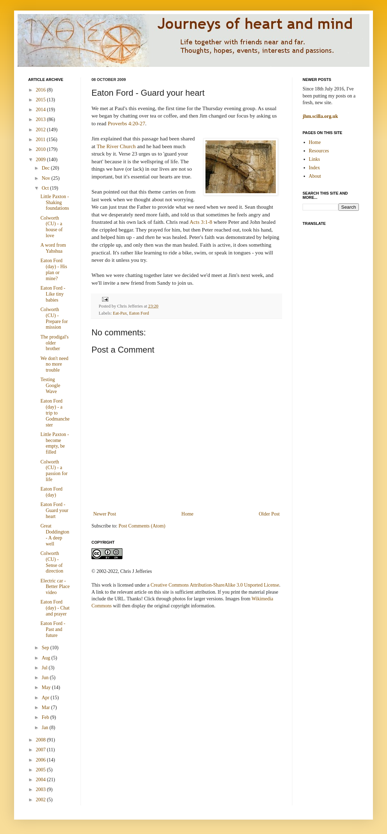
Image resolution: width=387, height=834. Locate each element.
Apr (46, 697)
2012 (41, 129)
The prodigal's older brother (54, 343)
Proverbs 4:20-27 (126, 123)
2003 (41, 789)
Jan (45, 727)
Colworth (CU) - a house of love (51, 226)
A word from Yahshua (53, 248)
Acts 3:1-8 (201, 222)
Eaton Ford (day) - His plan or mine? (53, 269)
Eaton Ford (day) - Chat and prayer (55, 608)
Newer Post (104, 514)
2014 (41, 109)
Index (314, 167)
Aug (46, 658)
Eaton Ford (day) (51, 492)
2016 (41, 90)
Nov (46, 178)
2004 (41, 779)
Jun (46, 677)
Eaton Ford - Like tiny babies (52, 294)
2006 (41, 760)
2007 (41, 749)
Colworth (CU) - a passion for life (54, 470)
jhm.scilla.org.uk (320, 116)
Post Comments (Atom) (142, 526)
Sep (46, 647)
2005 (41, 769)
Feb (46, 717)
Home (188, 514)
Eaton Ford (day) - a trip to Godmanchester (55, 412)
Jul (45, 667)
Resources (319, 150)
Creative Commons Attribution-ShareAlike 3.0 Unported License (215, 585)
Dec (46, 168)
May (47, 687)
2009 (41, 159)
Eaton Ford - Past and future (52, 629)
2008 (41, 740)
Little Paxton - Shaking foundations (54, 202)
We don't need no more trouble (54, 364)
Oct (46, 188)
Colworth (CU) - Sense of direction (51, 562)
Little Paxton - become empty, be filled (54, 443)
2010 (41, 149)
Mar (46, 707)
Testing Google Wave (50, 385)
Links (314, 159)
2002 (41, 799)
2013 (41, 119)
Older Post (269, 514)
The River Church (116, 146)
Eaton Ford (139, 313)
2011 (41, 139)
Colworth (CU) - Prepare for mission (54, 318)
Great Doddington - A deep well (54, 534)
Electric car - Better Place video (55, 586)
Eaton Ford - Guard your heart (54, 510)
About (315, 176)
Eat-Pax (120, 313)
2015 (41, 99)
